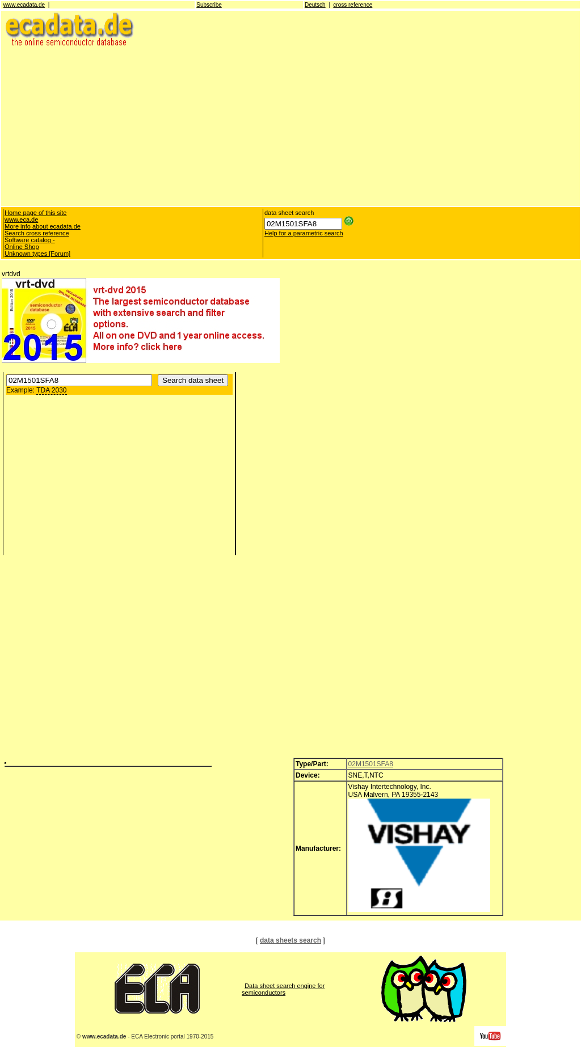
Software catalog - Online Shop (30, 243)
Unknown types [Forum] (37, 253)
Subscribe (208, 5)
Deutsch (315, 5)
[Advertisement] (290, 126)
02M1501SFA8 (370, 764)
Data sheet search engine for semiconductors (283, 989)
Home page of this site (35, 212)
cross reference (352, 5)
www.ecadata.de (24, 5)
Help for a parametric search (303, 233)
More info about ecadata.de (43, 226)
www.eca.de (21, 219)
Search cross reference (37, 233)
